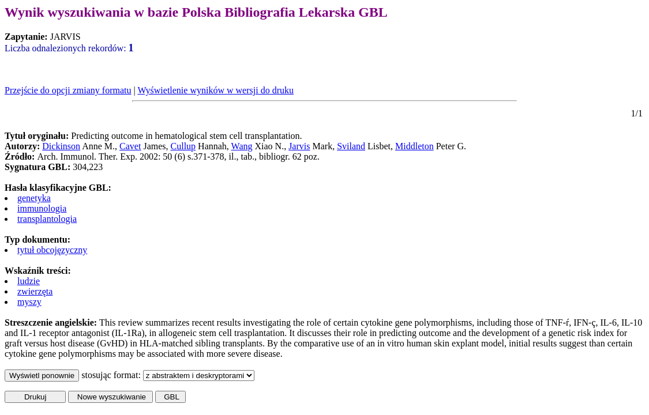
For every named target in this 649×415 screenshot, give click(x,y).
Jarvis (299, 146)
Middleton (414, 146)
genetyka (34, 198)
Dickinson (61, 146)
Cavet (130, 146)
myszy (29, 302)
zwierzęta (34, 291)
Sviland (351, 146)
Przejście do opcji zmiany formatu (68, 90)
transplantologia (47, 219)
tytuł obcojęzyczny (52, 250)
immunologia (41, 208)
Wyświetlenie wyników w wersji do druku (215, 90)
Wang (242, 146)
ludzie (28, 281)
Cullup (183, 146)
